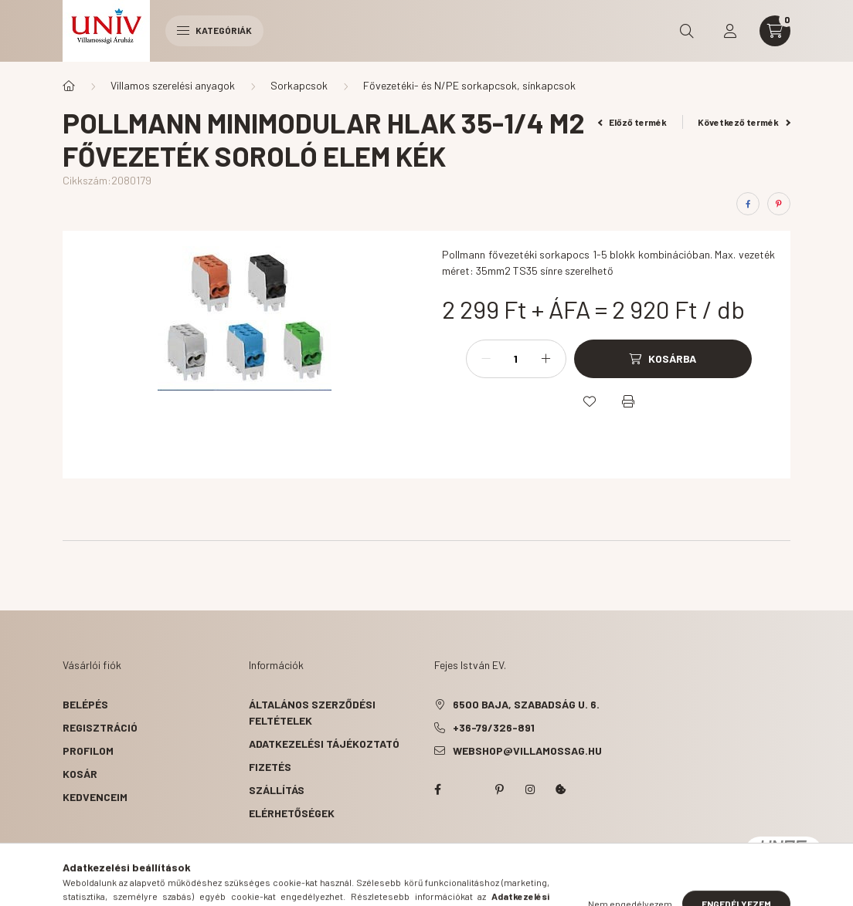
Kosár (80, 773)
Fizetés (270, 766)
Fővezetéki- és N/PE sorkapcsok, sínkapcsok (469, 85)
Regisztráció (100, 727)
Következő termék (744, 122)
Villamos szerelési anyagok (172, 85)
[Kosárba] (663, 359)
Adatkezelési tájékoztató (324, 743)
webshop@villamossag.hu (527, 750)
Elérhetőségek (292, 813)
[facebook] (748, 203)
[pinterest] (778, 203)
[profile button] (730, 30)
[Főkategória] (69, 85)
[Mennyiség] (516, 358)
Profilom (88, 750)
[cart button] (775, 30)
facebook (437, 789)
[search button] (686, 30)
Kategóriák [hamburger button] (214, 30)
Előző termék (633, 122)
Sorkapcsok (299, 85)
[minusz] (486, 358)
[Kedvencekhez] (589, 401)
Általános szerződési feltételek (312, 712)
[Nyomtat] (628, 401)
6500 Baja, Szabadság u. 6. (526, 704)
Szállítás (276, 789)
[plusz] (546, 358)
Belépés (85, 704)
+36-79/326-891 (494, 727)
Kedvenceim (95, 796)
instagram (530, 789)
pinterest (499, 789)
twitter (468, 789)
